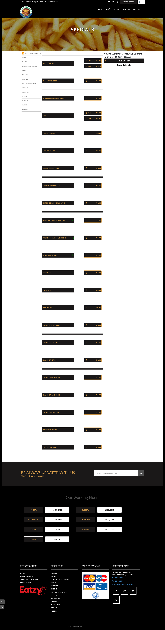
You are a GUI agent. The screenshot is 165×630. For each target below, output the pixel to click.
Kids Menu (25, 92)
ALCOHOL (54, 611)
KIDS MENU (55, 598)
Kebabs (24, 62)
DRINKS (54, 608)
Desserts (25, 96)
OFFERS (116, 10)
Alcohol (25, 109)
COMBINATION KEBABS (60, 579)
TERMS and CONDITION (29, 579)
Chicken (25, 79)
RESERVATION (25, 583)
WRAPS (54, 583)
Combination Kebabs (29, 66)
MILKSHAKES (56, 605)
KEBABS (54, 576)
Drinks (24, 105)
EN (141, 2)
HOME (22, 573)
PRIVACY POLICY (26, 576)
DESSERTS (55, 602)
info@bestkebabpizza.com (32, 2)
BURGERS (54, 586)
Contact (136, 10)
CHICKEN (54, 589)
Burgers (25, 75)
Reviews (126, 10)
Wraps (24, 70)
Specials (25, 88)
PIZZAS (54, 573)
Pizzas (24, 57)
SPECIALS (54, 595)
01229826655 (53, 2)
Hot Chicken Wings (29, 83)
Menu (108, 10)
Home (100, 10)
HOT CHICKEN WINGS (59, 592)
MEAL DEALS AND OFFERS (31, 53)
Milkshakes (26, 100)
